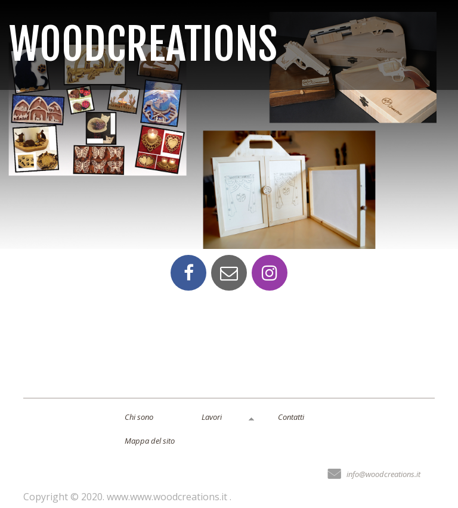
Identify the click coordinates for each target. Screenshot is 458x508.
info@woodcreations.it (383, 474)
